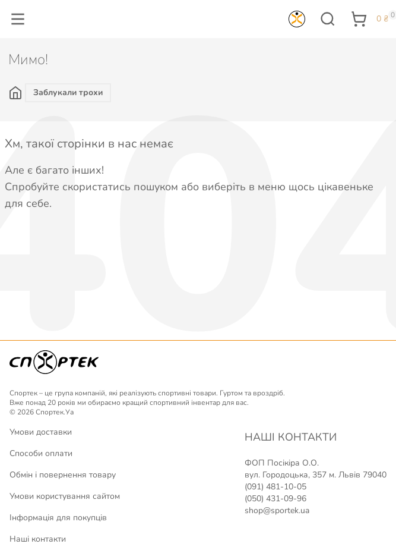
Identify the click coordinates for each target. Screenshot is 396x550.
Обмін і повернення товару (62, 474)
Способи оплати (40, 453)
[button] (17, 19)
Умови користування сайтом (64, 496)
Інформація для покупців (58, 517)
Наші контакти (37, 539)
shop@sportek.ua (277, 510)
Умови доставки (40, 432)
